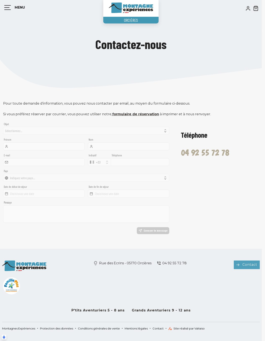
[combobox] (99, 162)
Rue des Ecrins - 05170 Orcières (125, 263)
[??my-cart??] (256, 8)
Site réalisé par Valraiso (186, 328)
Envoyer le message (153, 230)
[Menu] (13, 7)
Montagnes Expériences (18, 328)
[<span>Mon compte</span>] (248, 8)
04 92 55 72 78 (174, 263)
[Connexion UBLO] (4, 337)
